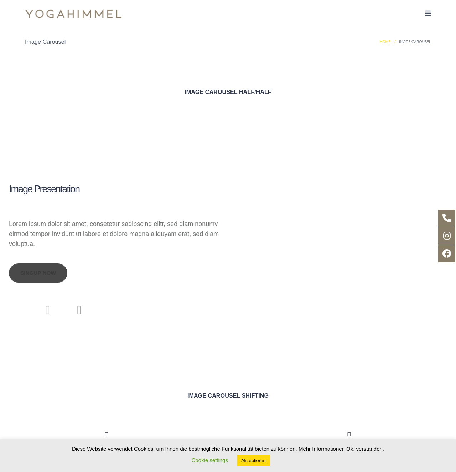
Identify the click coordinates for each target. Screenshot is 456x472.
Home (384, 41)
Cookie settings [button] (209, 460)
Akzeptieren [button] (253, 460)
